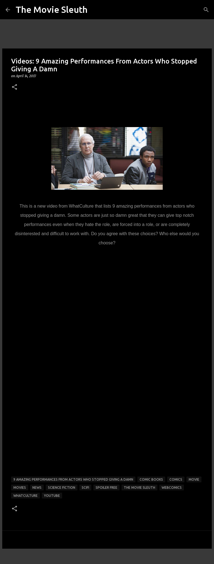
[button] (14, 87)
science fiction (61, 487)
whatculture (25, 495)
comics (175, 479)
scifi (85, 487)
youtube (52, 495)
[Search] (206, 9)
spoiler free (106, 487)
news (37, 487)
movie (194, 479)
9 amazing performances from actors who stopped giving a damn (73, 479)
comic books (151, 479)
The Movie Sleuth (51, 9)
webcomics (172, 487)
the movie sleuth (139, 487)
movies (19, 487)
